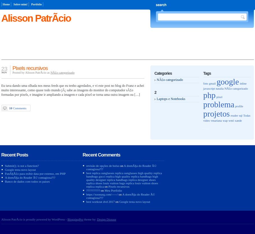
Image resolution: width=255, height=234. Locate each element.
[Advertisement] (128, 47)
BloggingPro (75, 219)
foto (205, 83)
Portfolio (36, 4)
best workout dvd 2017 (100, 201)
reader (234, 115)
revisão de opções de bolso (103, 165)
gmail (212, 83)
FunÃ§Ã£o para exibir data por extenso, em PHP (35, 173)
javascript (209, 88)
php (209, 95)
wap (225, 120)
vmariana (216, 120)
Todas (246, 115)
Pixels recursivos (30, 68)
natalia (220, 88)
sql (240, 115)
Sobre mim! (20, 4)
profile (239, 106)
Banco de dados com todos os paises (27, 181)
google (228, 81)
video (206, 120)
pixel (219, 97)
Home (6, 4)
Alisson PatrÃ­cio (36, 18)
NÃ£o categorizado (62, 72)
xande (238, 120)
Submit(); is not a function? (22, 165)
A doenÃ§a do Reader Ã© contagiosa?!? (30, 177)
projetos (216, 113)
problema (219, 104)
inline (243, 83)
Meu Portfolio (113, 190)
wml (231, 120)
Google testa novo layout (20, 169)
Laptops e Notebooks (171, 99)
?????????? (93, 190)
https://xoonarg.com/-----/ (102, 194)
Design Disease (106, 219)
